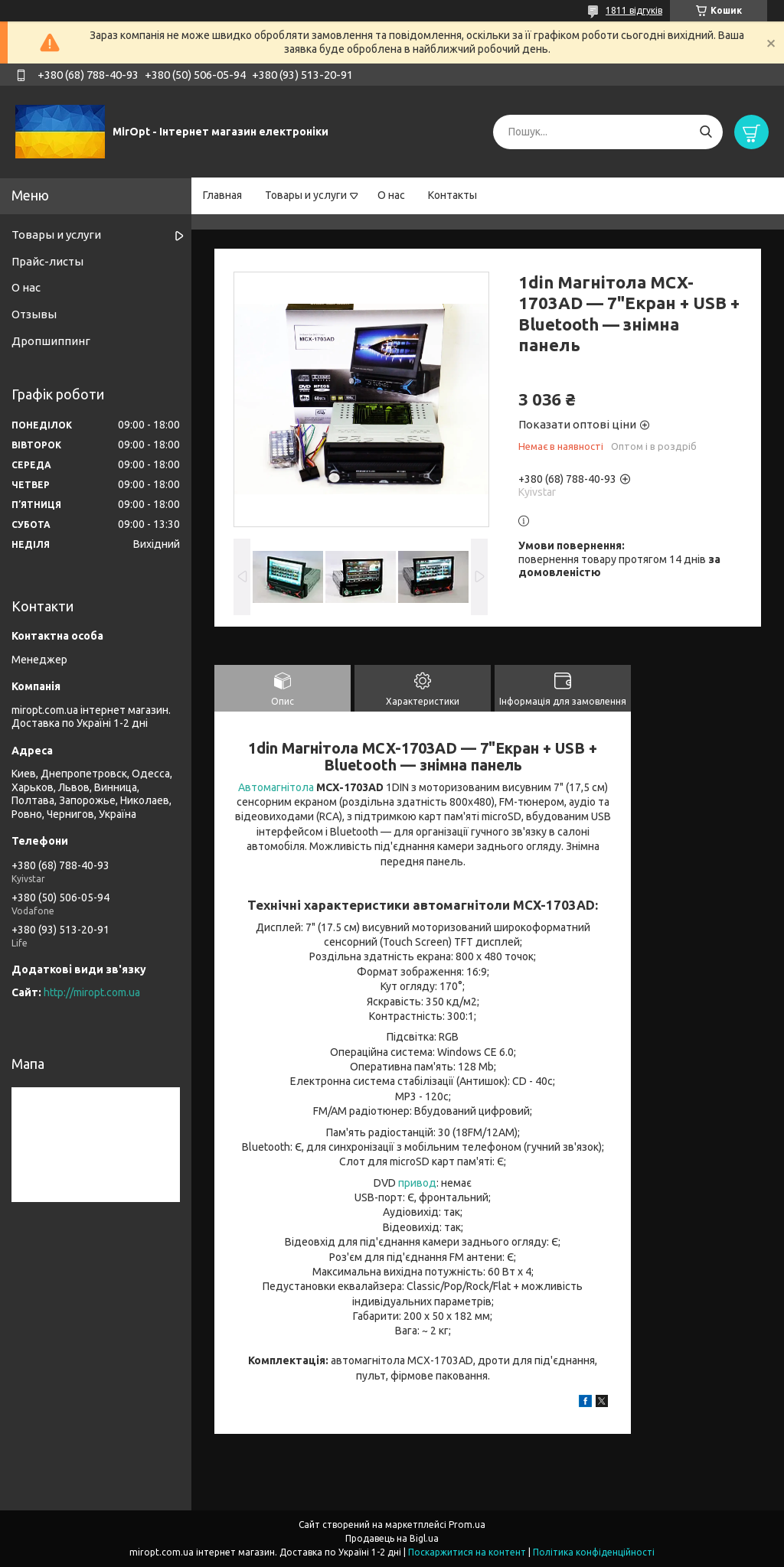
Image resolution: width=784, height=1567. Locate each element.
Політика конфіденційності (594, 1552)
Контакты (452, 195)
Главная (222, 195)
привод (417, 1183)
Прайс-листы (47, 261)
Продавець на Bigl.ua (392, 1538)
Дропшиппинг (50, 340)
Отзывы (34, 314)
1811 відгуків (634, 10)
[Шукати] (705, 132)
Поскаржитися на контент (467, 1552)
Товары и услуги (306, 195)
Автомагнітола (276, 787)
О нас (391, 195)
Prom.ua (467, 1525)
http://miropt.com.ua (92, 992)
